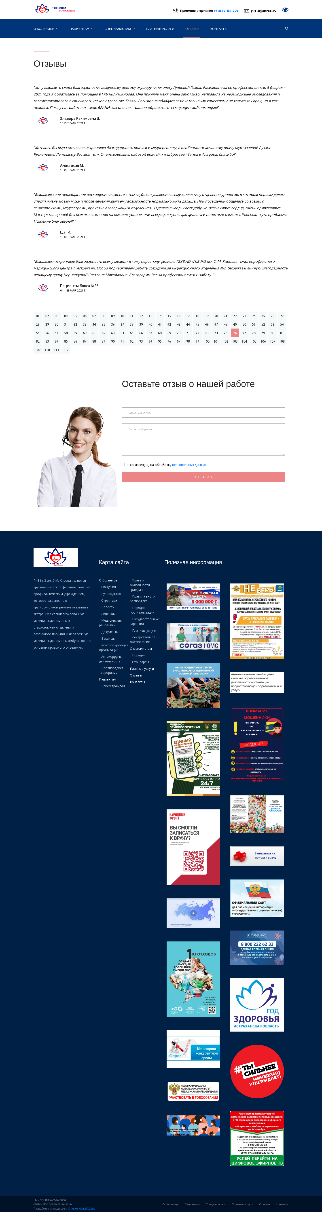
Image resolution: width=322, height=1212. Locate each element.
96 (169, 341)
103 (235, 341)
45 (197, 324)
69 (169, 332)
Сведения (108, 587)
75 (225, 332)
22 (235, 315)
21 (225, 315)
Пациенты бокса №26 (79, 285)
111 (56, 349)
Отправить (203, 477)
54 (282, 324)
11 (131, 315)
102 (225, 341)
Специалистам (119, 28)
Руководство (111, 594)
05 (75, 315)
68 (160, 332)
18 (197, 315)
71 (188, 332)
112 (66, 349)
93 (141, 341)
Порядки (138, 655)
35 (103, 324)
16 (178, 315)
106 (263, 341)
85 (66, 341)
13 (150, 315)
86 (75, 341)
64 (122, 332)
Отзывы (192, 28)
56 (47, 332)
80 (272, 332)
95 (160, 341)
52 (263, 324)
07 (94, 315)
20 (216, 315)
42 (169, 324)
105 (253, 341)
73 (207, 332)
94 (150, 341)
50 (244, 324)
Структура (109, 600)
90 (113, 341)
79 (263, 332)
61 (94, 332)
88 (94, 341)
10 (122, 315)
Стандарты (140, 662)
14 (160, 315)
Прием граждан (113, 686)
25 (263, 315)
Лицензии (108, 614)
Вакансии (108, 638)
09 (113, 315)
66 (141, 332)
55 (38, 332)
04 (66, 315)
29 (47, 324)
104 (244, 341)
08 (103, 315)
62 (103, 332)
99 (197, 341)
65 (131, 332)
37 (122, 324)
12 (141, 315)
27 (282, 315)
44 (188, 324)
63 (113, 332)
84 (56, 341)
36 (113, 324)
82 (38, 341)
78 (254, 332)
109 (37, 349)
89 (103, 341)
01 (38, 315)
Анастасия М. (72, 165)
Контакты (218, 28)
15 (169, 315)
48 (225, 324)
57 (56, 332)
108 (282, 341)
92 (131, 341)
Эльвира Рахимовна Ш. (80, 118)
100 (207, 341)
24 (254, 315)
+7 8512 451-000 (226, 10)
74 (216, 332)
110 (47, 349)
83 (47, 341)
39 (141, 324)
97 (178, 341)
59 (75, 332)
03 (56, 315)
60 (85, 332)
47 (216, 324)
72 (197, 332)
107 (272, 341)
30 (56, 324)
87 (85, 341)
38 (131, 324)
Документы (110, 632)
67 (150, 332)
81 (282, 332)
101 (216, 341)
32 (75, 324)
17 (188, 315)
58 (66, 332)
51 (254, 324)
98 (188, 341)
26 (272, 315)
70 (178, 332)
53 (272, 324)
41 (160, 324)
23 (244, 315)
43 (178, 324)
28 (38, 324)
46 (207, 324)
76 (235, 332)
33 (85, 324)
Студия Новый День (81, 1208)
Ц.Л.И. (65, 232)
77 (244, 332)
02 (47, 315)
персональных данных (189, 465)
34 (94, 324)
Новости (107, 607)
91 (122, 341)
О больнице (46, 28)
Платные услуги (160, 28)
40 (150, 324)
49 (235, 324)
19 (207, 315)
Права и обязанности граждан (140, 585)
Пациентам (81, 28)
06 (85, 315)
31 (66, 324)
